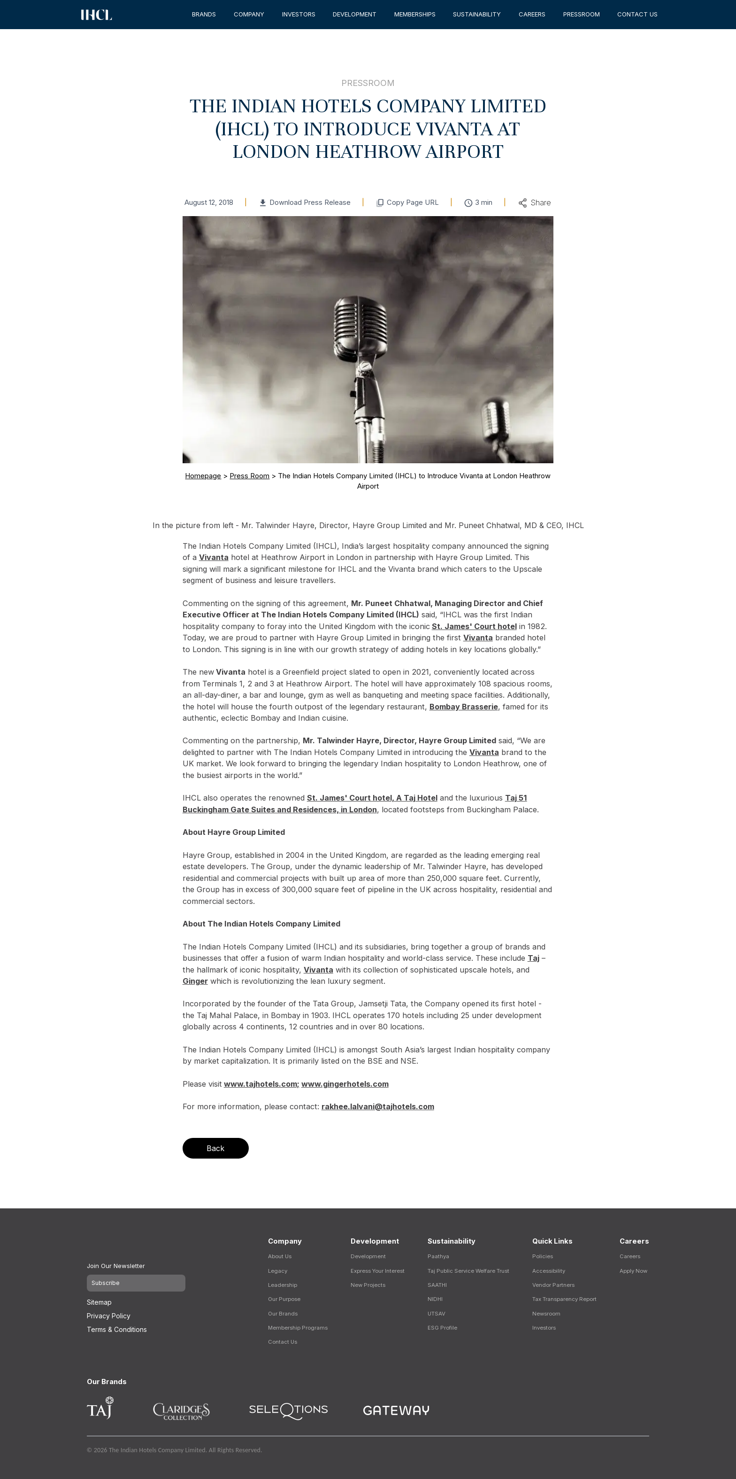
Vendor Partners (553, 1285)
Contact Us (282, 1342)
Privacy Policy (108, 1311)
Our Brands (283, 1313)
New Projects (368, 1285)
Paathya (438, 1256)
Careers (630, 1256)
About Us (279, 1256)
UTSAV (436, 1313)
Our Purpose (284, 1299)
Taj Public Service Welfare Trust (468, 1271)
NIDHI (435, 1299)
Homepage (203, 476)
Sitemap (99, 1297)
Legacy (277, 1271)
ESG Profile (442, 1327)
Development (368, 1256)
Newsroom (546, 1313)
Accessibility (548, 1271)
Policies (542, 1256)
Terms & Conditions (117, 1325)
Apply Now (633, 1271)
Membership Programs (298, 1327)
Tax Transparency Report (564, 1299)
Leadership (282, 1285)
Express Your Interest (378, 1271)
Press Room (249, 476)
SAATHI (437, 1285)
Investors (544, 1327)
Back (215, 1148)
